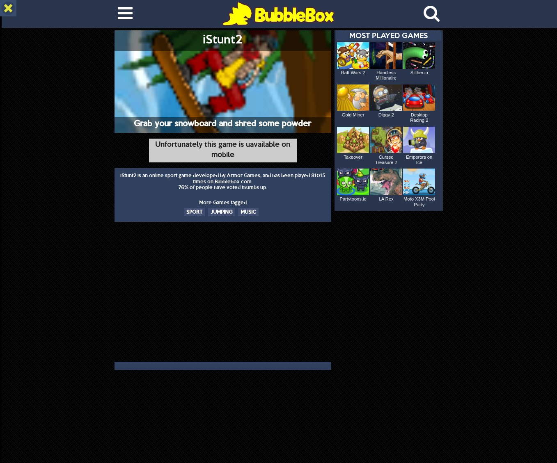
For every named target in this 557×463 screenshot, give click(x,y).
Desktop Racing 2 (419, 117)
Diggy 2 (386, 114)
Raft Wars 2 (353, 72)
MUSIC (248, 211)
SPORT (194, 211)
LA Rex (386, 198)
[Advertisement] (222, 293)
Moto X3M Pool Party (419, 201)
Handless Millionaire (386, 75)
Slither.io (419, 72)
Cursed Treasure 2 (386, 160)
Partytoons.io (352, 198)
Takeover (353, 157)
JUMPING (221, 211)
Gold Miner (353, 114)
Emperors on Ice (419, 160)
